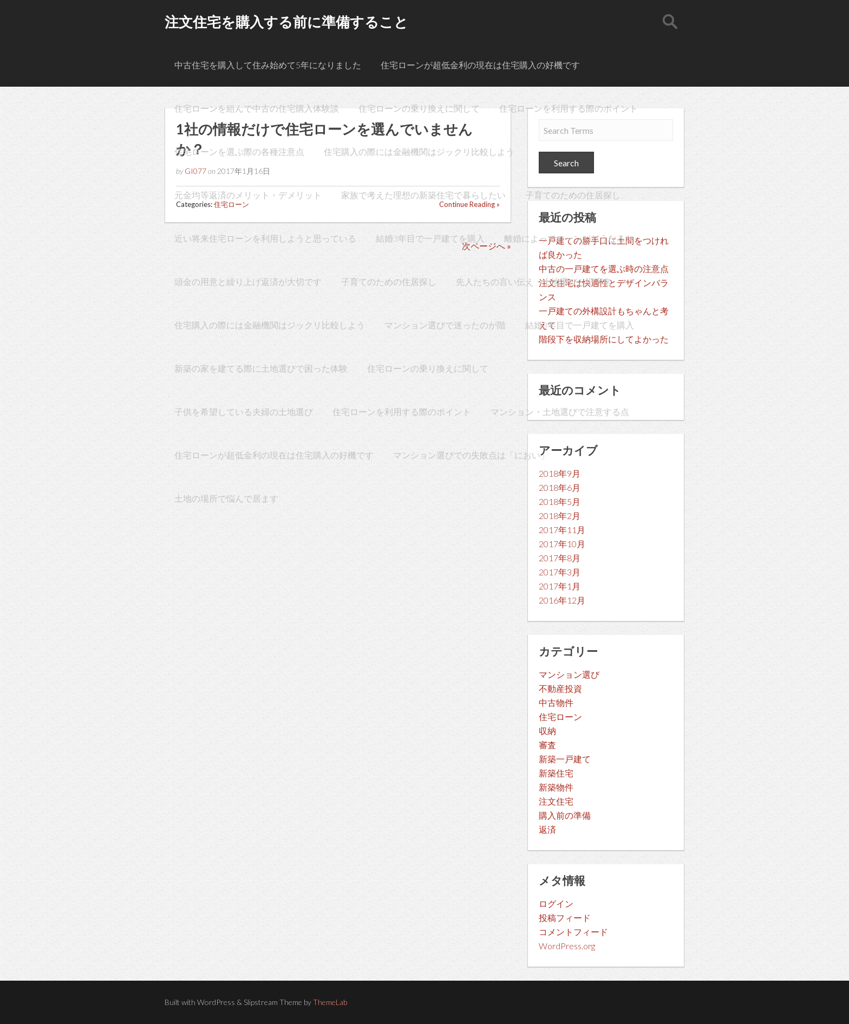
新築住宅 (556, 773)
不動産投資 (560, 688)
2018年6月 (559, 487)
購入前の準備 (565, 815)
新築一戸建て (565, 759)
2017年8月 (559, 558)
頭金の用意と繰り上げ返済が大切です (248, 281)
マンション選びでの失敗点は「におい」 (471, 455)
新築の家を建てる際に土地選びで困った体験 (261, 368)
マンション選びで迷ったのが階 (445, 325)
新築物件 (556, 787)
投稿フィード (565, 917)
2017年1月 (559, 586)
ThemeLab (330, 1002)
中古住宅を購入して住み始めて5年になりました (267, 65)
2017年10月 (562, 544)
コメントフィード (573, 931)
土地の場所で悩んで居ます (226, 498)
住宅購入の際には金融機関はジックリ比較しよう (419, 151)
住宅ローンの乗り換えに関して (419, 108)
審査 (547, 745)
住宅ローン (560, 716)
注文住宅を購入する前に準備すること (286, 21)
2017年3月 (559, 572)
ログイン (556, 903)
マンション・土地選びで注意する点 (560, 411)
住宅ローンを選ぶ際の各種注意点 (239, 151)
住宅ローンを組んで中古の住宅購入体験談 (256, 108)
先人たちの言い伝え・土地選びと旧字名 (534, 281)
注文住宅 (556, 801)
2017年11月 (562, 529)
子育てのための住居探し (573, 195)
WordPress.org (567, 946)
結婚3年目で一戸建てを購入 (430, 238)
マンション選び (569, 674)
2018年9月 (559, 473)
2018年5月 (559, 501)
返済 (547, 829)
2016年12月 (562, 600)
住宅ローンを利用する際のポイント (568, 108)
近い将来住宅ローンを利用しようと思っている (265, 238)
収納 (547, 730)
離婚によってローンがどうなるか (569, 238)
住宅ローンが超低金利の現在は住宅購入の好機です (480, 65)
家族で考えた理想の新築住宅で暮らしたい (423, 195)
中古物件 (556, 702)
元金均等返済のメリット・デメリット (248, 195)
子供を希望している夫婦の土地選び (243, 411)
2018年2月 (559, 515)
